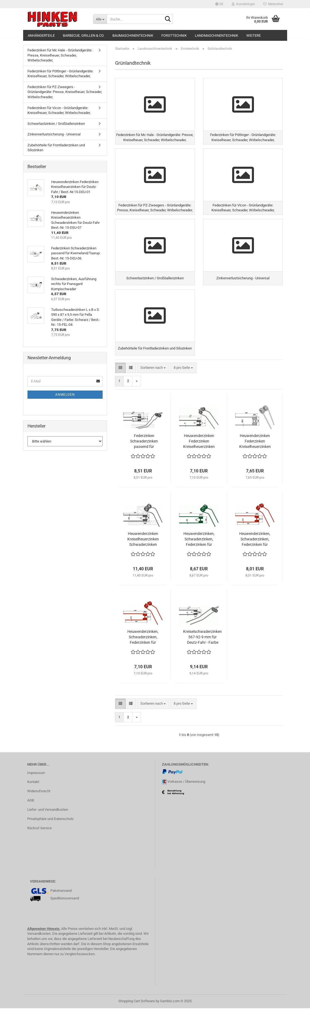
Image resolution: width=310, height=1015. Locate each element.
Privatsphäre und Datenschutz (50, 826)
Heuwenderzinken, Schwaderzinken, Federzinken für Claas (198, 546)
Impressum (36, 780)
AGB (30, 807)
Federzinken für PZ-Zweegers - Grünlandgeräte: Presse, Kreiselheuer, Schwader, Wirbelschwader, (64, 92)
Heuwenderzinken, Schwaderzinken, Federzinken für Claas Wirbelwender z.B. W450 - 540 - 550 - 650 (142, 644)
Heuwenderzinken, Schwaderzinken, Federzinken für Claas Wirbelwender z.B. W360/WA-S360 (254, 546)
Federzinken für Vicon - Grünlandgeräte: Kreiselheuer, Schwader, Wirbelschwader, (59, 110)
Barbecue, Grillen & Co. (83, 35)
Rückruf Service (39, 835)
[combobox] (153, 374)
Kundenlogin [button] (243, 4)
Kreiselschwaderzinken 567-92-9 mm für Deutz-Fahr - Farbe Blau (202, 644)
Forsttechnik (174, 35)
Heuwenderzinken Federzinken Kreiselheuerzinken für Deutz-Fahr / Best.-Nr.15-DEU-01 (199, 448)
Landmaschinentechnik (216, 35)
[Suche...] (100, 19)
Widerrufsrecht (38, 798)
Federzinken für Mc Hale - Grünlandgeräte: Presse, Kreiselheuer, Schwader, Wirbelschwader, (59, 55)
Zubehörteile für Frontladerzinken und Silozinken (56, 147)
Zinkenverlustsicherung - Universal (54, 134)
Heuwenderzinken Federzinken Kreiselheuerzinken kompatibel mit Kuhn (255, 448)
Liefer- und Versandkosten (47, 816)
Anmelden (65, 395)
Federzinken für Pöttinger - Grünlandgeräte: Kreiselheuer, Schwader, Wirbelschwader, (60, 73)
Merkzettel (273, 4)
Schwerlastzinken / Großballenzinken (56, 124)
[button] (219, 4)
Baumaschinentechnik (132, 35)
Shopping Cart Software (136, 1008)
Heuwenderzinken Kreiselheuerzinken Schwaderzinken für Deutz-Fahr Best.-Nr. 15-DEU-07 (143, 546)
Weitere (253, 35)
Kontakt (33, 789)
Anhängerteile (41, 35)
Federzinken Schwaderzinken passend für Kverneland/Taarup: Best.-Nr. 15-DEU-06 (144, 448)
